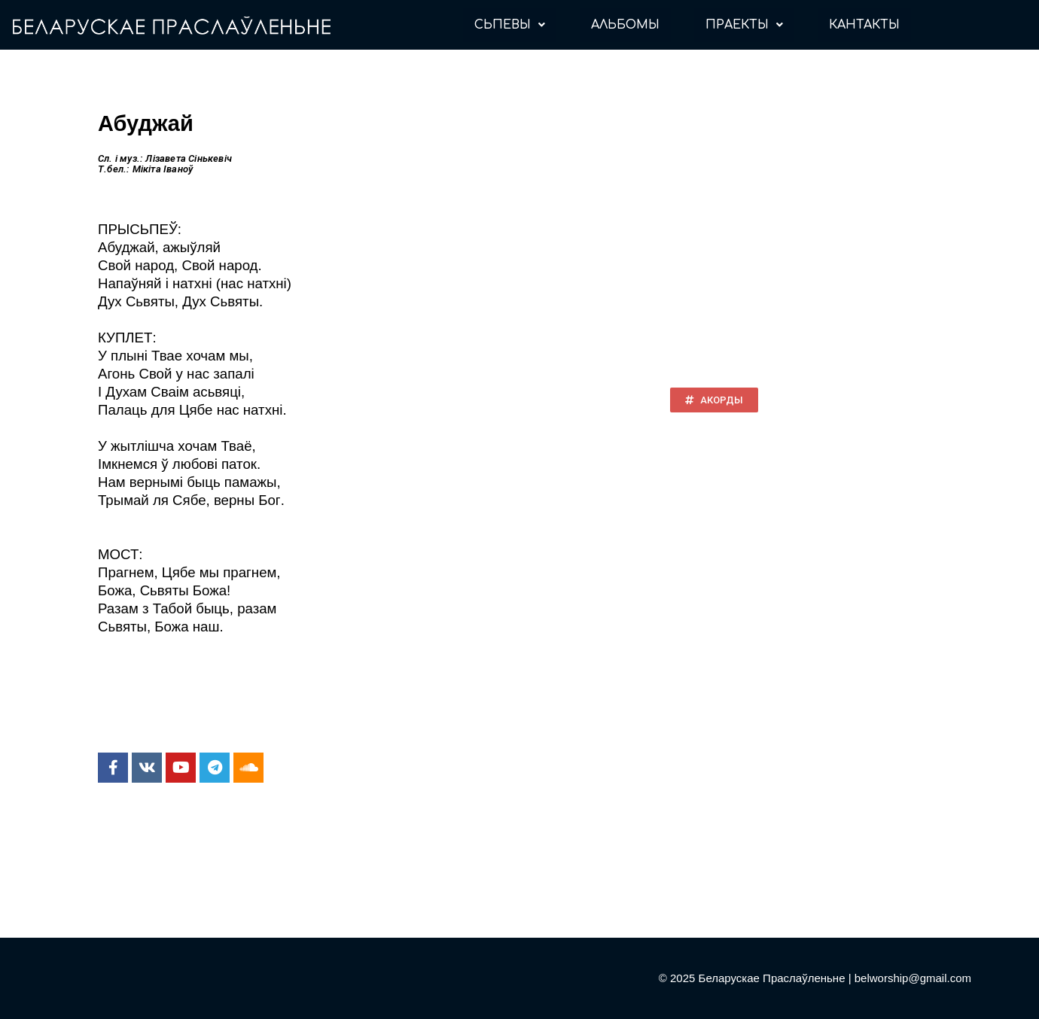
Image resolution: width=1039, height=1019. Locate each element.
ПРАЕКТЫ (744, 25)
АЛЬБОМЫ (625, 25)
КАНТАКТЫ (864, 25)
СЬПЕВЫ (509, 25)
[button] (714, 400)
